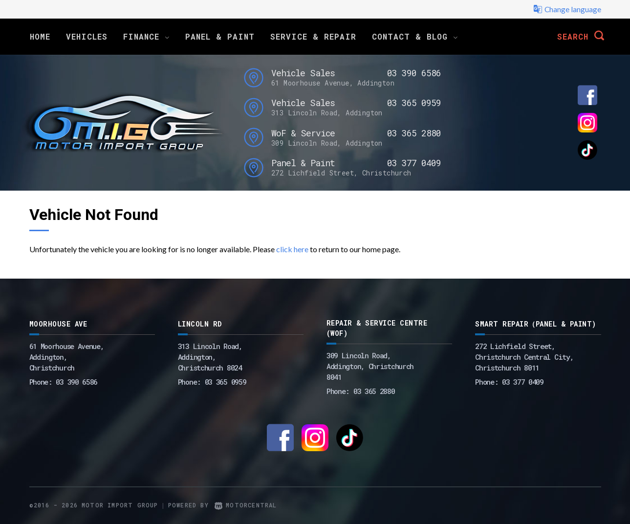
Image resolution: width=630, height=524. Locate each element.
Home (40, 36)
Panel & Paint (220, 36)
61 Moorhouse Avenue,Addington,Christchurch (66, 356)
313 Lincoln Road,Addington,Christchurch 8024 (210, 356)
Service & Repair (313, 36)
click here (292, 249)
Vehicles (87, 36)
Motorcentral (246, 505)
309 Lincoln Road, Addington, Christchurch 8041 (369, 366)
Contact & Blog (415, 36)
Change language (567, 9)
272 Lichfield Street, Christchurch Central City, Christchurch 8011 (524, 356)
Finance (146, 36)
